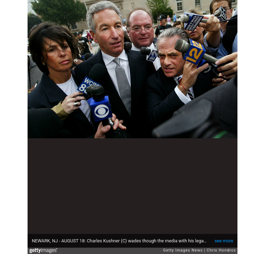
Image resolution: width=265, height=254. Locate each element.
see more (223, 240)
